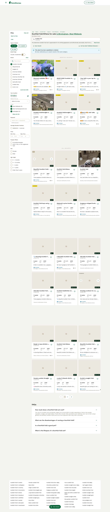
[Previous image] (34, 68)
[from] (15, 136)
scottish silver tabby (70, 506)
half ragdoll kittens (87, 485)
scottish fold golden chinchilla (36, 495)
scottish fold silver (87, 502)
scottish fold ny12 (51, 500)
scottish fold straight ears (35, 490)
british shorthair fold (87, 490)
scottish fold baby (69, 504)
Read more (97, 42)
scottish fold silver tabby (53, 482)
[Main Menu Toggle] (5, 2)
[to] (25, 136)
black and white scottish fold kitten (72, 493)
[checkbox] (11, 64)
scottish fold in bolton (16, 492)
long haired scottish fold (35, 492)
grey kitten (31, 500)
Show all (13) (16, 114)
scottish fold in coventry (17, 487)
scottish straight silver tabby (72, 485)
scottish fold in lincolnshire (18, 490)
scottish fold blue (69, 501)
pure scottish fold (69, 482)
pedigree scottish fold (52, 490)
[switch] (23, 55)
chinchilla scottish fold (52, 485)
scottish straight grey (34, 497)
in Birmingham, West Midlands (69, 34)
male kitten (31, 485)
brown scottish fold (52, 495)
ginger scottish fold (34, 487)
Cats (12, 39)
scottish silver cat (87, 487)
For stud (14, 49)
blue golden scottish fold (71, 499)
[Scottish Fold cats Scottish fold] (89, 159)
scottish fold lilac (51, 502)
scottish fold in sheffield (17, 497)
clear (27, 57)
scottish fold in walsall (16, 500)
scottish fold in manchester (18, 505)
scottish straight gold (87, 495)
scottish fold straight (70, 490)
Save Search (37, 46)
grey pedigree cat (87, 500)
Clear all (26, 33)
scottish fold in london (16, 482)
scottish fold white (33, 505)
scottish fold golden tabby (53, 492)
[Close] (99, 50)
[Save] (51, 79)
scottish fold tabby (87, 482)
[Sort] (89, 46)
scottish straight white (70, 496)
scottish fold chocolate (70, 487)
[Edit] (28, 96)
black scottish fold (33, 502)
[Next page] (71, 396)
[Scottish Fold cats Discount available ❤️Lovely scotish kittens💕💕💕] (43, 68)
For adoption (22, 46)
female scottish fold (34, 482)
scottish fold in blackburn (17, 495)
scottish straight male (88, 492)
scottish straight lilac (87, 505)
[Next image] (51, 68)
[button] (43, 68)
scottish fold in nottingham (17, 485)
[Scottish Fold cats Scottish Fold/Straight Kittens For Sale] (43, 102)
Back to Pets (14, 36)
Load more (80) (24, 89)
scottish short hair (51, 487)
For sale (14, 46)
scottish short (86, 497)
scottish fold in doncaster (17, 502)
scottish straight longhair (53, 497)
